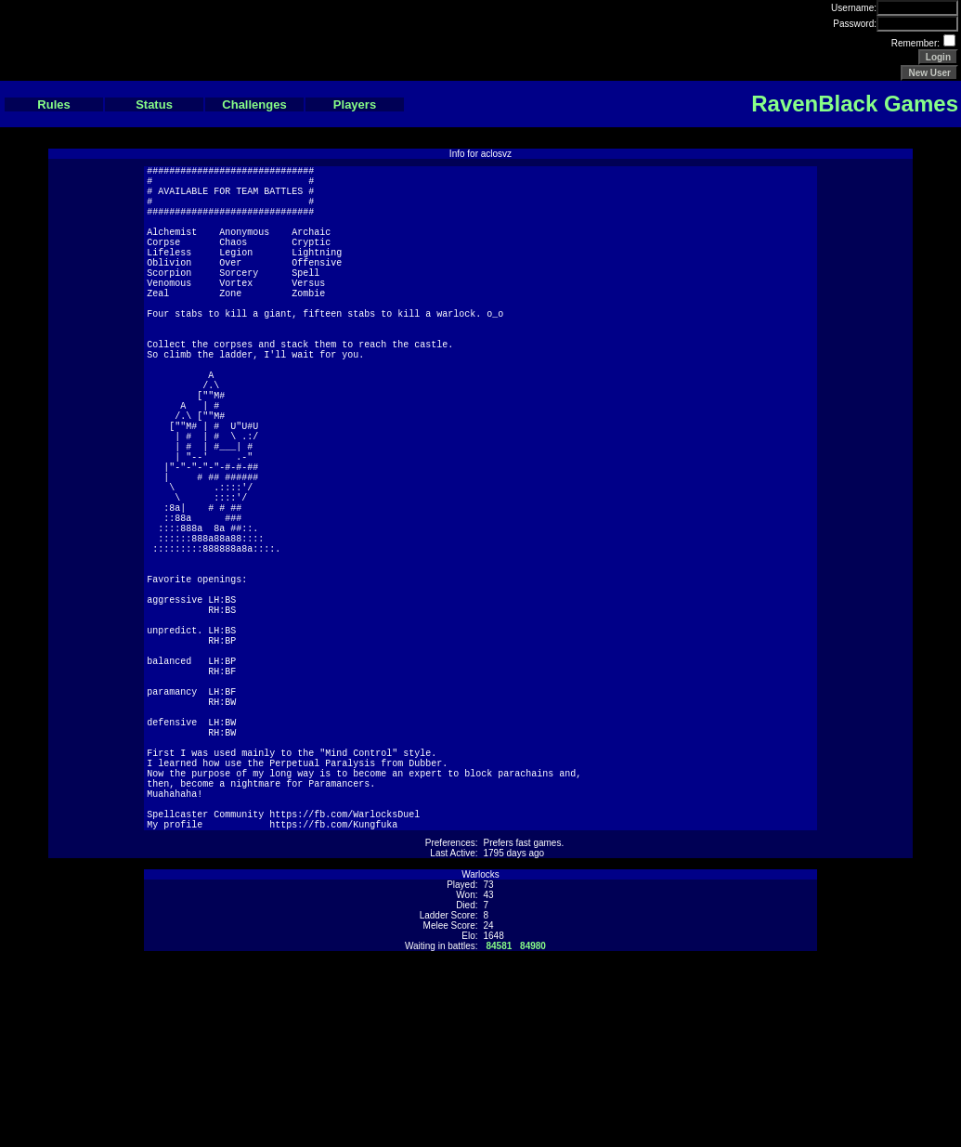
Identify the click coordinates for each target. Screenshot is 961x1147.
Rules (53, 104)
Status (154, 104)
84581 (500, 1127)
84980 (533, 1127)
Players (354, 104)
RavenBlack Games (854, 103)
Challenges (254, 104)
